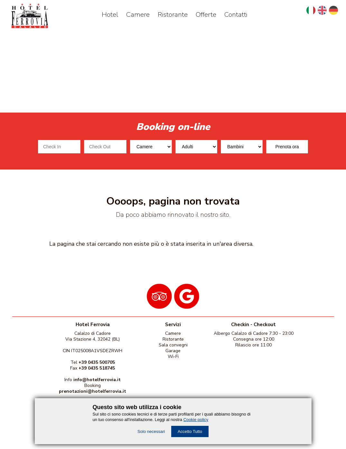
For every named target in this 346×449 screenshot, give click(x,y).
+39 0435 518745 (97, 368)
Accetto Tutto (190, 431)
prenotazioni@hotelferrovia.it (92, 391)
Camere (138, 14)
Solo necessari (151, 431)
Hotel (110, 14)
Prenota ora (287, 146)
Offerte (206, 14)
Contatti (236, 14)
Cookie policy (195, 419)
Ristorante (173, 14)
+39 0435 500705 (97, 362)
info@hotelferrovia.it (97, 380)
